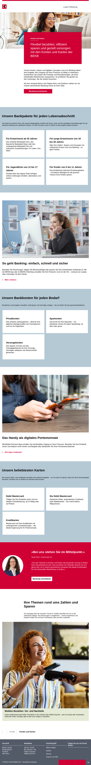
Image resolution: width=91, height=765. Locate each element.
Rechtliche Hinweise (30, 762)
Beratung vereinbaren (38, 91)
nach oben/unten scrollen (88, 762)
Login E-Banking (71, 7)
